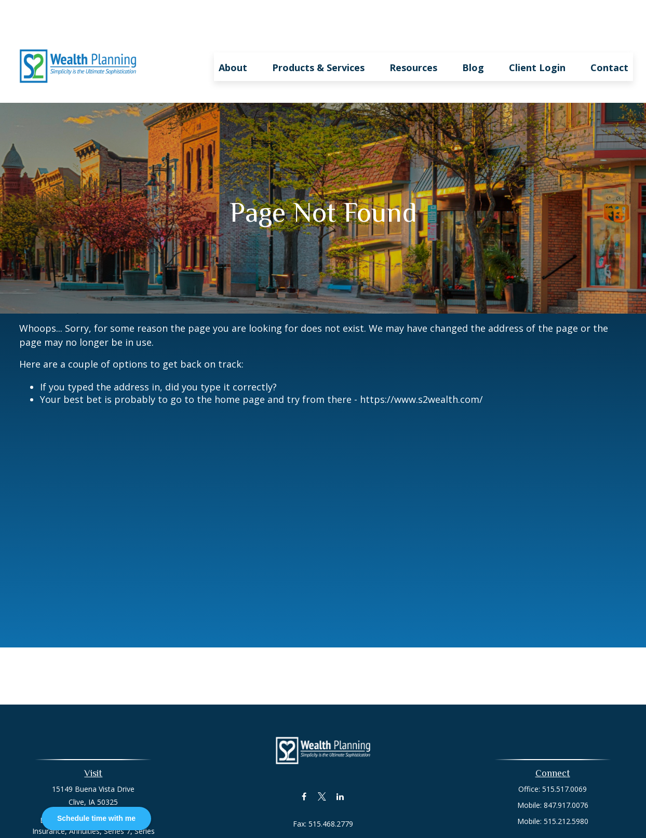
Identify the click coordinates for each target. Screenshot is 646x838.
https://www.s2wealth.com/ (421, 368)
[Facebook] (304, 766)
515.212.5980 (566, 790)
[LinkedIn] (340, 766)
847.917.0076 (566, 774)
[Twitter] (322, 766)
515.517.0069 (564, 758)
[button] (233, 35)
